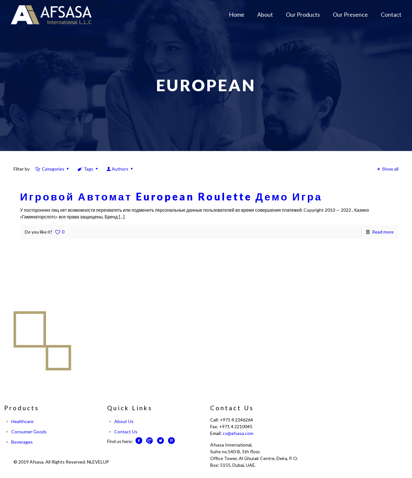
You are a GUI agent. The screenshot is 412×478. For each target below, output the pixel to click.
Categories (52, 169)
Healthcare (22, 421)
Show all (387, 169)
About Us (124, 421)
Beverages (22, 442)
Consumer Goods (29, 431)
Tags (87, 169)
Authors (120, 169)
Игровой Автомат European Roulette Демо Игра (171, 196)
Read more (383, 232)
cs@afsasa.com (238, 433)
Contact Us (125, 431)
